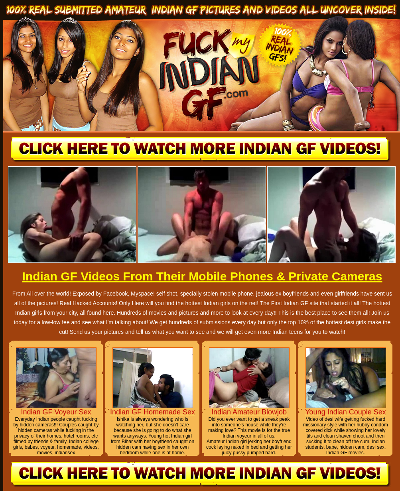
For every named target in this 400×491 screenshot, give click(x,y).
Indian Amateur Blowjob (249, 412)
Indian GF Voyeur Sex (56, 412)
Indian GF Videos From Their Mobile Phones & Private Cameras (202, 276)
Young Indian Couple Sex (345, 412)
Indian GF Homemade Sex (152, 412)
